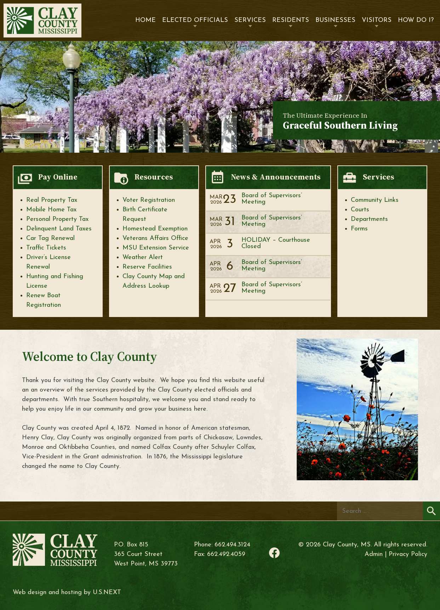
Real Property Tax (51, 200)
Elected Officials (195, 20)
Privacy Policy (408, 554)
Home (145, 20)
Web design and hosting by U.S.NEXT (67, 592)
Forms (359, 228)
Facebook (274, 552)
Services (250, 20)
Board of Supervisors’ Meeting (271, 198)
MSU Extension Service (155, 248)
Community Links (375, 200)
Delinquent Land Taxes (59, 228)
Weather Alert (142, 257)
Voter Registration (148, 200)
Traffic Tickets (46, 248)
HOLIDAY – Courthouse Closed (275, 243)
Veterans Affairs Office (155, 238)
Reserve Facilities (147, 267)
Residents (290, 20)
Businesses (335, 20)
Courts (360, 209)
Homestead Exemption (155, 228)
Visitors (377, 20)
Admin (374, 554)
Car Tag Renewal (50, 238)
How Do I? (416, 20)
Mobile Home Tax (51, 209)
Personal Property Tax (57, 219)
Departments (369, 219)
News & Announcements (275, 177)
